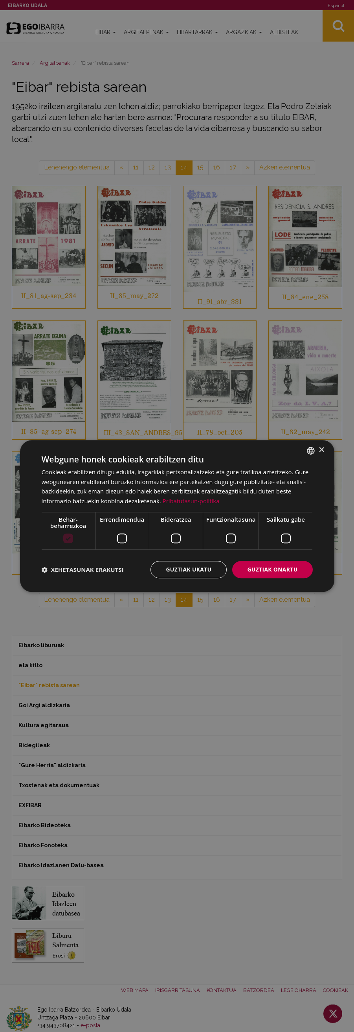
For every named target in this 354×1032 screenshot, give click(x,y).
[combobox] (311, 450)
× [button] (322, 450)
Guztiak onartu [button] (272, 569)
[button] (83, 569)
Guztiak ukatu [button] (188, 569)
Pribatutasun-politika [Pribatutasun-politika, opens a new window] (191, 501)
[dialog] (177, 516)
